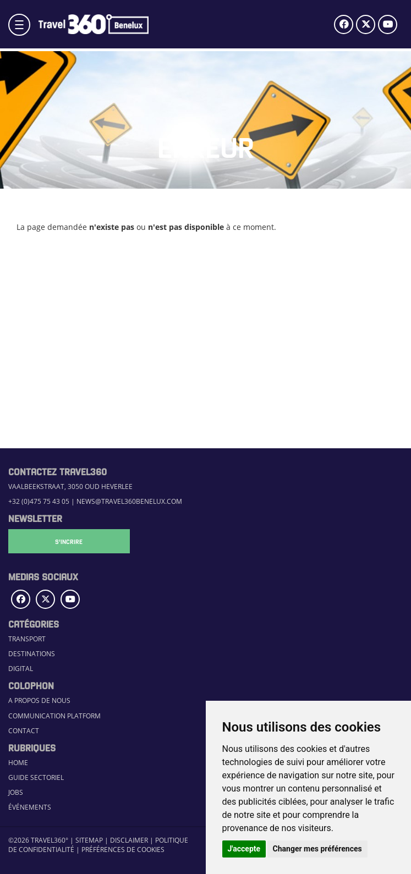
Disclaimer (129, 840)
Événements (29, 807)
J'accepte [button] (244, 848)
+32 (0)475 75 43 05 (38, 501)
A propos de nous (39, 700)
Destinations (31, 653)
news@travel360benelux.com (129, 501)
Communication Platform (54, 716)
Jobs (15, 792)
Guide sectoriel (36, 777)
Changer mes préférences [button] (317, 848)
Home (18, 762)
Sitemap (89, 840)
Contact (23, 730)
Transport (27, 639)
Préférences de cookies (123, 849)
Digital (20, 668)
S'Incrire (63, 541)
